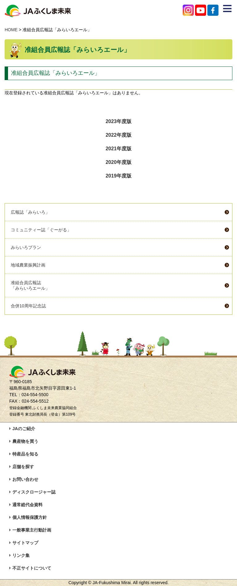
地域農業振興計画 (28, 265)
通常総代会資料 (27, 504)
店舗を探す (23, 466)
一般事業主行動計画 (31, 530)
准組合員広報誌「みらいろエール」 (30, 285)
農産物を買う (25, 441)
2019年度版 (118, 175)
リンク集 (21, 555)
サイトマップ (25, 542)
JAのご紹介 (23, 428)
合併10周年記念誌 (28, 305)
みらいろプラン (26, 247)
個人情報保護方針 (29, 517)
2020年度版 (118, 162)
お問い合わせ (25, 479)
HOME (11, 29)
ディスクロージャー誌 (34, 492)
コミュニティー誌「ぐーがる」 (41, 229)
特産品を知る (25, 453)
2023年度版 (118, 121)
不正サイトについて (31, 568)
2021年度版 (118, 148)
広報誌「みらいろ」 (30, 212)
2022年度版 (118, 135)
